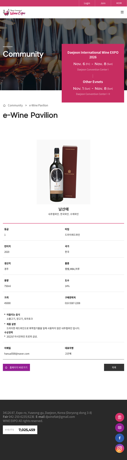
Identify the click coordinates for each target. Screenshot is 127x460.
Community (15, 105)
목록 (114, 367)
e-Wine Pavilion (38, 105)
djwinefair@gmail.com (60, 416)
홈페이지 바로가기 (16, 367)
